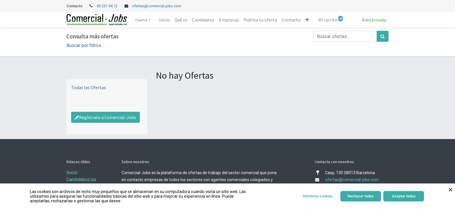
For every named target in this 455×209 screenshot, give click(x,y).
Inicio (71, 172)
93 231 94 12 (107, 6)
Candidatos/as (81, 179)
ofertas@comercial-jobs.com (156, 6)
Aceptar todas (404, 196)
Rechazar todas (361, 196)
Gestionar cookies (318, 196)
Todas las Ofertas (88, 87)
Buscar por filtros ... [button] (85, 45)
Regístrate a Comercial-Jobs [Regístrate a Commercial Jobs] (105, 117)
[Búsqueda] (383, 36)
